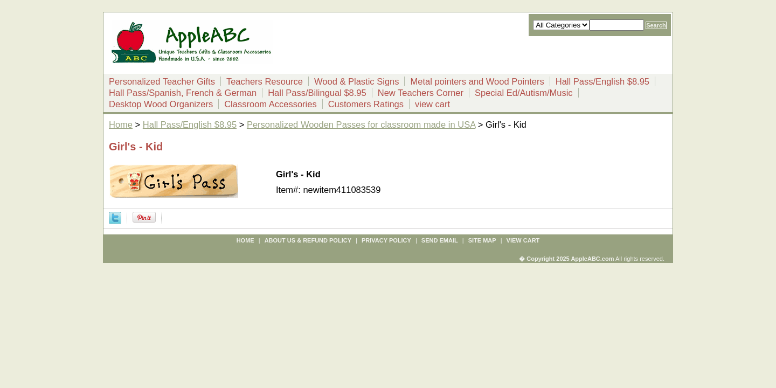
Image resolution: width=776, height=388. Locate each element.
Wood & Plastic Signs (356, 81)
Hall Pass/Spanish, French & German (183, 93)
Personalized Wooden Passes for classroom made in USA (361, 124)
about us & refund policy (308, 240)
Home (121, 124)
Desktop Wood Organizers (161, 104)
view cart (432, 104)
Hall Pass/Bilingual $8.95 (317, 93)
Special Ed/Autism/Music (524, 93)
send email (439, 240)
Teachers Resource (264, 81)
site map (482, 240)
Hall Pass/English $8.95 (602, 81)
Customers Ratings (366, 104)
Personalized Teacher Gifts (162, 81)
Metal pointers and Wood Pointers (477, 81)
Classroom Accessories (270, 104)
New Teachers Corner (420, 93)
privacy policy (386, 240)
